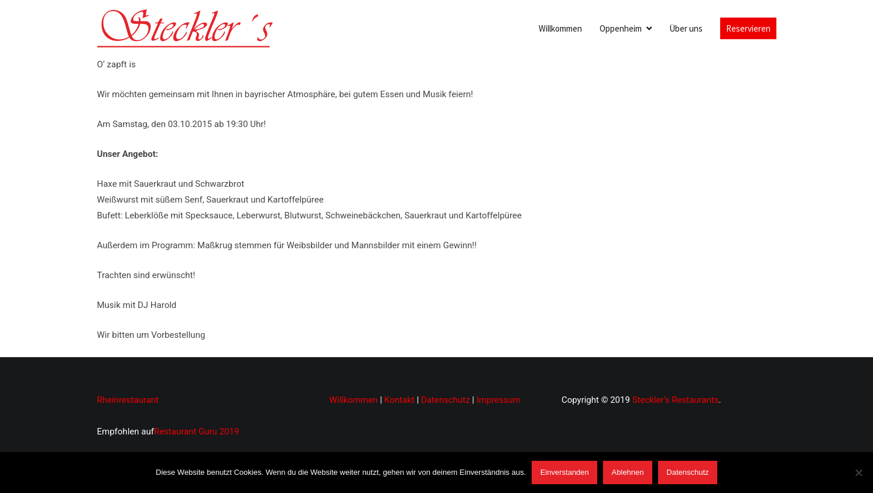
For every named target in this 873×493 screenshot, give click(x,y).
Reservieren (748, 28)
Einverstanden (564, 472)
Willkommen (560, 28)
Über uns (686, 28)
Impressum (499, 400)
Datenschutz (445, 400)
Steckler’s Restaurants (675, 400)
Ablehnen (628, 472)
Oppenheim (621, 28)
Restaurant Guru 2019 (196, 431)
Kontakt (399, 400)
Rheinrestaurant (128, 400)
